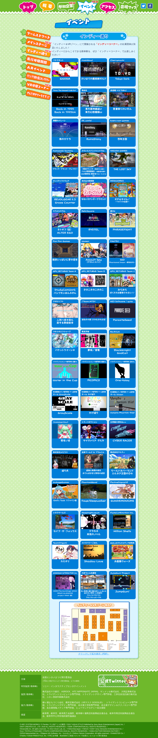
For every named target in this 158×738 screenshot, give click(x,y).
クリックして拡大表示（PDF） (93, 628)
